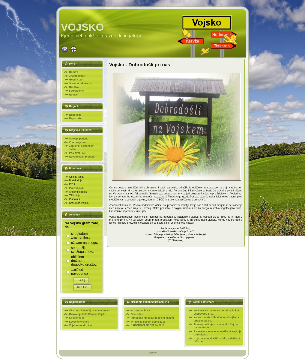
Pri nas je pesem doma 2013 (148, 321)
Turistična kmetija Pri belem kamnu (152, 317)
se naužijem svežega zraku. (82, 249)
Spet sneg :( (76, 317)
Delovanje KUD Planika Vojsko (87, 314)
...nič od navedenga (79, 271)
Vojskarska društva (81, 325)
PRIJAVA (152, 352)
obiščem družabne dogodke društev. (84, 260)
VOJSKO (82, 27)
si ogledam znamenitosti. (81, 235)
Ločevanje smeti (79, 321)
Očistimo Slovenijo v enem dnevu (89, 310)
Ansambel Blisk (140, 310)
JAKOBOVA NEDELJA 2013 (147, 325)
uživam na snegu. (84, 242)
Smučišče (137, 314)
